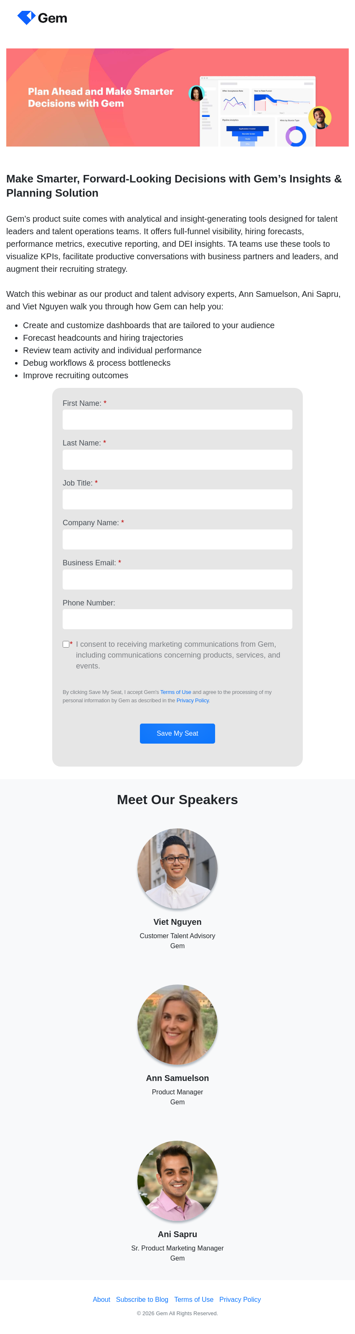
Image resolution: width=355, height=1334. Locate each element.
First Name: (84, 403)
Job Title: (80, 483)
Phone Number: (89, 603)
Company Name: (93, 523)
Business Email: (92, 563)
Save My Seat (177, 733)
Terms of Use (175, 692)
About (101, 1299)
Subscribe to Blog (142, 1299)
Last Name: (84, 443)
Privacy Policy (193, 700)
